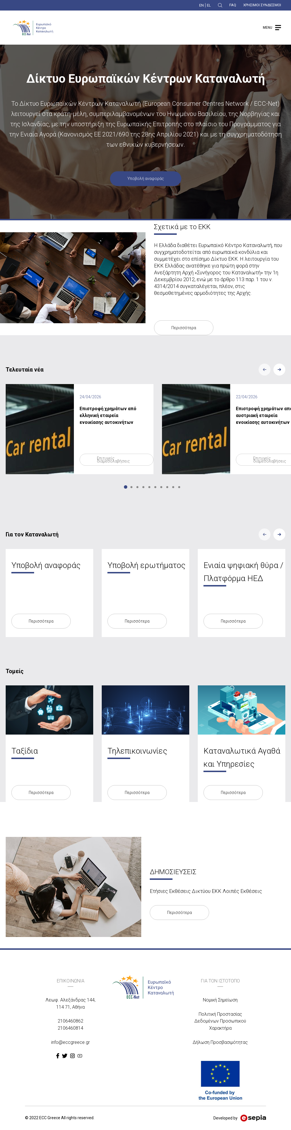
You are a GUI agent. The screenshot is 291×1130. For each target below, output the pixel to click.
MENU (267, 28)
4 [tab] (143, 487)
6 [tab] (155, 487)
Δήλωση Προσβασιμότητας (220, 1042)
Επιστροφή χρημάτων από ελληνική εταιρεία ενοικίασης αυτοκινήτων (108, 415)
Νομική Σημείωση (220, 1000)
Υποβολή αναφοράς (145, 179)
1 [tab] (125, 487)
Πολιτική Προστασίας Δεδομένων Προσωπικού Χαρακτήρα (220, 1021)
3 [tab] (137, 487)
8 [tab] (167, 487)
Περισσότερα (183, 327)
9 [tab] (173, 487)
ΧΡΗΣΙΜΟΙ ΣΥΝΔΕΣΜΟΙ (262, 5)
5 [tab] (149, 487)
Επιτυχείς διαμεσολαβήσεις (113, 459)
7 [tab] (161, 487)
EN (201, 5)
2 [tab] (131, 487)
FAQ (232, 5)
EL (209, 5)
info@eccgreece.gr (70, 1042)
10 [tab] (179, 487)
